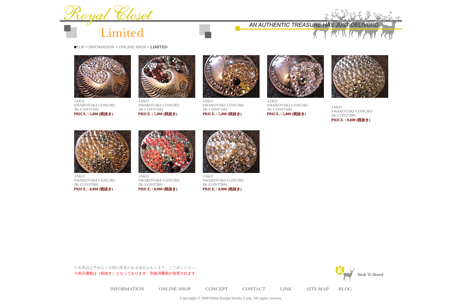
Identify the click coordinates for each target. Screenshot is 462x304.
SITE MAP (317, 289)
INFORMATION (127, 289)
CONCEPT (216, 289)
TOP (80, 47)
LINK (286, 289)
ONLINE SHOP (132, 47)
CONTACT (254, 289)
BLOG (345, 289)
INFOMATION (100, 47)
